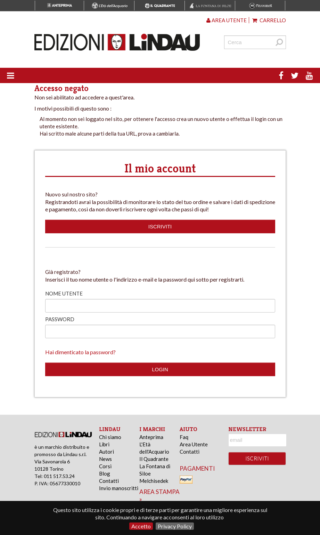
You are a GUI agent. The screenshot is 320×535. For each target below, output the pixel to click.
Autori (106, 451)
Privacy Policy (175, 526)
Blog (104, 473)
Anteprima (151, 437)
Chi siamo (110, 437)
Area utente (226, 20)
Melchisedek (153, 481)
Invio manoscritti (118, 488)
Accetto (141, 526)
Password (59, 319)
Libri (104, 444)
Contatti (109, 481)
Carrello (269, 20)
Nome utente (64, 293)
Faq (184, 437)
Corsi (105, 466)
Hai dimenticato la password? (80, 352)
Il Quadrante (154, 459)
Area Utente (194, 444)
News (105, 459)
